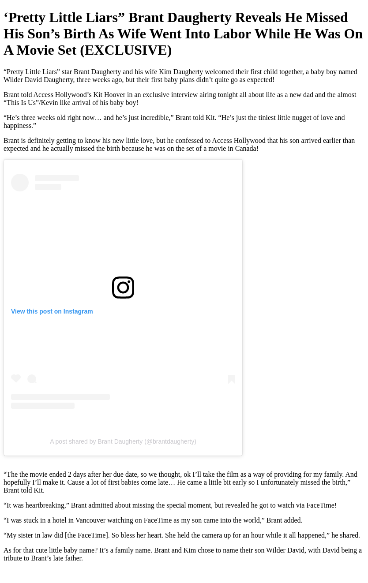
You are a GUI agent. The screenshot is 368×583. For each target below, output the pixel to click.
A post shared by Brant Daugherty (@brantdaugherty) (123, 441)
